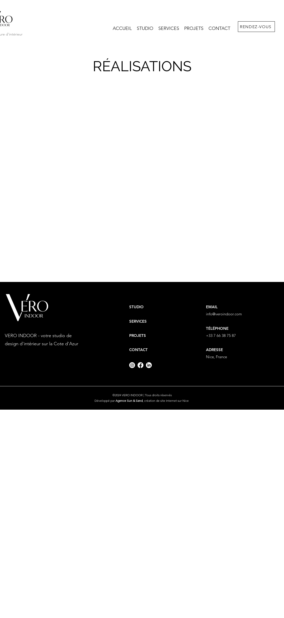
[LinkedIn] (149, 365)
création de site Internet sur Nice (167, 401)
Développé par (118, 401)
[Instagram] (132, 365)
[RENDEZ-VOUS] (256, 26)
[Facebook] (140, 365)
